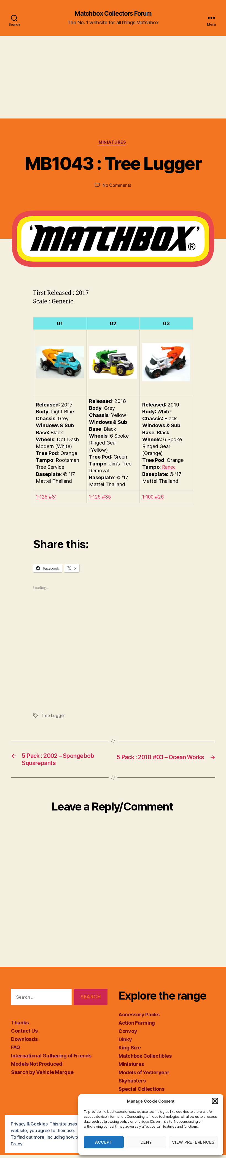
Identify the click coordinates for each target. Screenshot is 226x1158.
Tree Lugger (53, 716)
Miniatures (113, 143)
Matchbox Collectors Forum (113, 13)
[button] (215, 1101)
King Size (130, 1050)
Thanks (20, 1025)
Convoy (128, 1034)
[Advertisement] (113, 77)
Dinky (125, 1042)
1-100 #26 (154, 497)
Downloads (24, 1041)
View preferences (193, 1142)
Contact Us (24, 1033)
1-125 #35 (101, 497)
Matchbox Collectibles (145, 1059)
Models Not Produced (36, 1066)
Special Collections (142, 1092)
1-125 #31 (47, 497)
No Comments (116, 186)
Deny (146, 1142)
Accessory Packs (139, 1017)
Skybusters (132, 1083)
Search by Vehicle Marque (42, 1075)
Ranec (169, 468)
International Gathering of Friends (51, 1058)
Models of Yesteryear (144, 1075)
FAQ (15, 1050)
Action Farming (137, 1025)
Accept (103, 1142)
